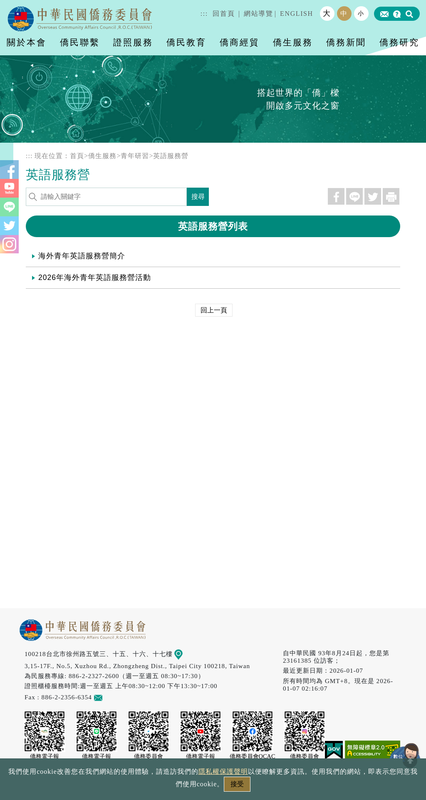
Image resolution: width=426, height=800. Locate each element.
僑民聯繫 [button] (80, 42)
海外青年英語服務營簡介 (81, 256)
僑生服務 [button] (293, 42)
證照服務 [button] (133, 42)
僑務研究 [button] (399, 42)
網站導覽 (258, 13)
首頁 (77, 155)
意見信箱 (110, 697)
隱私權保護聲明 (177, 786)
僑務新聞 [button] (346, 42)
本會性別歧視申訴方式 (324, 786)
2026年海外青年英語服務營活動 (94, 277)
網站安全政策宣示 (245, 786)
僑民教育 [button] (186, 42)
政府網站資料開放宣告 (102, 786)
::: (204, 13)
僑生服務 (102, 155)
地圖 (184, 653)
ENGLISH (296, 13)
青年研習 (135, 155)
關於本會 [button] (27, 42)
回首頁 (224, 13)
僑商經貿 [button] (240, 42)
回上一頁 (214, 310)
